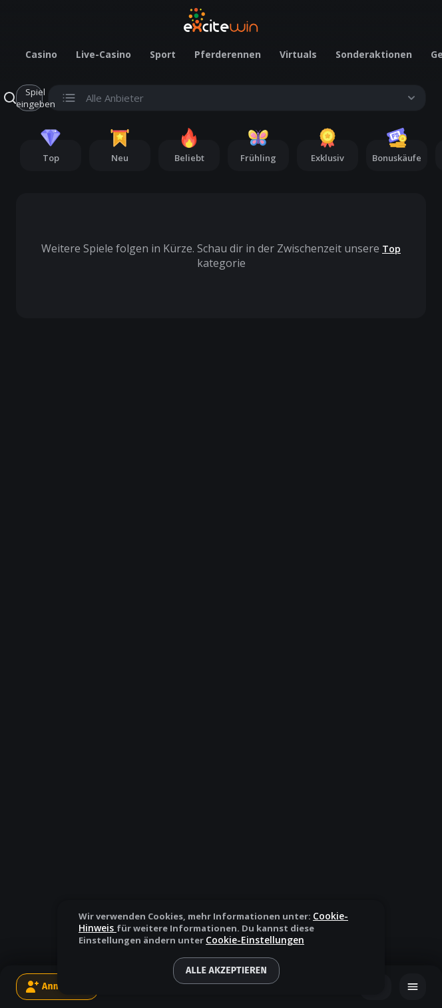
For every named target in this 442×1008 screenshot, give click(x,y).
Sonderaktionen (373, 54)
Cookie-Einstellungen (255, 940)
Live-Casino (103, 54)
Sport (163, 54)
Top (391, 248)
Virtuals (298, 54)
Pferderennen (227, 54)
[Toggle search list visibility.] (237, 98)
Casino (41, 54)
